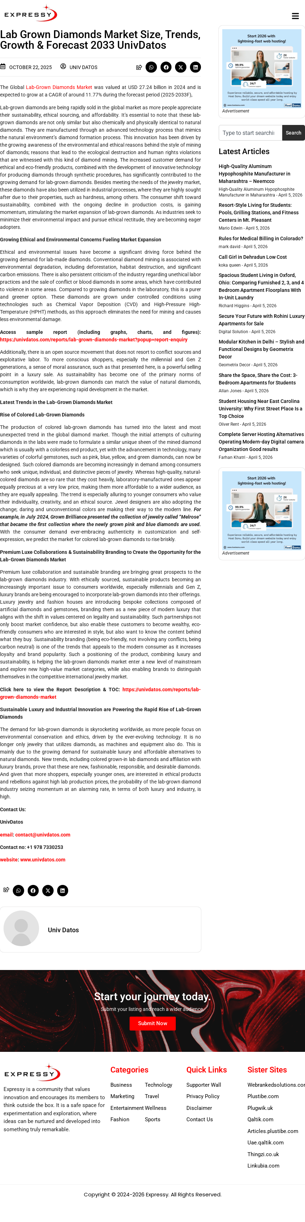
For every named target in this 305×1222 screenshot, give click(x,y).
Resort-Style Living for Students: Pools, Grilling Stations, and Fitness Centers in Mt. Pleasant (259, 212)
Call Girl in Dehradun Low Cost (253, 257)
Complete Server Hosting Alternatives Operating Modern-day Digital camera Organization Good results (261, 441)
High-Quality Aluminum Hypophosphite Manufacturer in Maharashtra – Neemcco (254, 173)
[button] (295, 16)
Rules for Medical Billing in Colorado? (261, 238)
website (9, 859)
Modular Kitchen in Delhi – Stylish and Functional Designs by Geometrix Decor (261, 349)
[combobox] (250, 133)
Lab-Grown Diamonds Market (59, 87)
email (6, 835)
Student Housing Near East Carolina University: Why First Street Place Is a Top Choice (261, 408)
